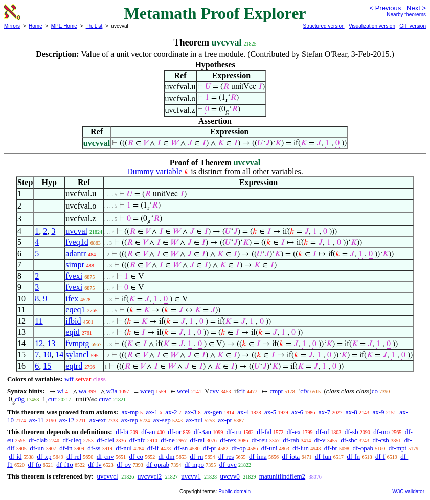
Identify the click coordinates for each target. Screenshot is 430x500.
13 (51, 343)
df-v (320, 440)
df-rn (196, 456)
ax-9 (378, 412)
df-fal (264, 432)
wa (82, 391)
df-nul (124, 448)
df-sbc (349, 440)
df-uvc (228, 464)
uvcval (76, 230)
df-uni (269, 448)
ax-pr (225, 420)
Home (35, 26)
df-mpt (397, 448)
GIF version (412, 26)
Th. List (94, 26)
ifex (71, 298)
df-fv (95, 464)
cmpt (276, 391)
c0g (20, 399)
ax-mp (130, 412)
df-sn (181, 448)
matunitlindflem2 (282, 476)
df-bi (122, 432)
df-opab (363, 448)
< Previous (385, 8)
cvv (214, 391)
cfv (304, 391)
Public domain (234, 491)
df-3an (202, 432)
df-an (148, 432)
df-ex (294, 432)
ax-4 (243, 412)
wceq (147, 391)
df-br (330, 448)
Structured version (323, 26)
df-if (153, 448)
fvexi (73, 275)
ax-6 (297, 412)
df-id (15, 456)
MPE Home (64, 26)
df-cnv (105, 456)
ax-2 (171, 412)
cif (241, 391)
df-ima (258, 456)
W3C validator (408, 491)
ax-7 (324, 412)
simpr (74, 264)
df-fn (353, 456)
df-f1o (64, 464)
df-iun (300, 448)
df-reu (260, 440)
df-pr (209, 448)
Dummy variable (154, 171)
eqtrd (73, 365)
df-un (37, 448)
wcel (183, 391)
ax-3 (190, 412)
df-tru (234, 432)
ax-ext (97, 420)
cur (52, 399)
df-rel (73, 456)
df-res (226, 456)
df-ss (93, 448)
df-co (136, 456)
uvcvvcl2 (150, 476)
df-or (174, 432)
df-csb (380, 440)
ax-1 (152, 412)
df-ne (167, 440)
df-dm (167, 456)
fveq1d (76, 242)
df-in (65, 448)
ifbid (73, 320)
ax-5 (270, 412)
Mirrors (12, 26)
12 (39, 343)
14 (59, 354)
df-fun (323, 456)
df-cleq (72, 440)
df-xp (44, 456)
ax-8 (351, 412)
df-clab (38, 440)
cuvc (105, 399)
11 (38, 320)
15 (47, 365)
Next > (416, 8)
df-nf (322, 432)
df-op (239, 448)
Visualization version (372, 26)
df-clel (105, 440)
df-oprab (157, 464)
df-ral (197, 440)
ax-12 (67, 420)
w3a (112, 391)
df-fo (34, 464)
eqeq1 (75, 309)
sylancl (76, 354)
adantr (75, 253)
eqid (72, 332)
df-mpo (194, 464)
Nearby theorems (406, 14)
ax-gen (213, 412)
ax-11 (36, 420)
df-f (380, 456)
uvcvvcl (107, 476)
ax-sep (162, 420)
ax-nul (194, 420)
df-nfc (137, 440)
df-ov (124, 464)
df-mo (381, 432)
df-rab (291, 440)
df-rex (228, 440)
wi (60, 391)
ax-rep (129, 420)
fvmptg (77, 343)
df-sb (351, 432)
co (375, 391)
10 (47, 354)
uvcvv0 (230, 476)
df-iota (291, 456)
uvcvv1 (190, 476)
